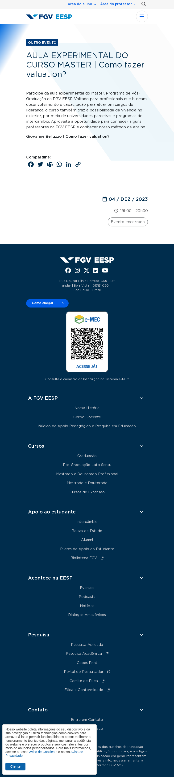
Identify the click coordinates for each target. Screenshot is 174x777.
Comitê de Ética (84, 681)
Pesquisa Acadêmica (84, 653)
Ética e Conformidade (83, 690)
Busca (143, 4)
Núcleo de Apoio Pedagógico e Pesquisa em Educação (87, 426)
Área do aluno (80, 4)
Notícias (87, 606)
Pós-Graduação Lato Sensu (87, 465)
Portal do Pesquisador (84, 672)
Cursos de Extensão (87, 492)
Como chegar (43, 303)
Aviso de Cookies (41, 752)
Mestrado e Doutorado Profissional (87, 474)
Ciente (15, 766)
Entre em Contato (87, 720)
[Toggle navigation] (142, 16)
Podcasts (87, 597)
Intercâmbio (87, 522)
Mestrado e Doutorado (87, 483)
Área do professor (116, 4)
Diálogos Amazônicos (87, 615)
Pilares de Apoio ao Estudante (87, 549)
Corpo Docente (87, 417)
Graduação (87, 456)
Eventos (87, 588)
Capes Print (87, 663)
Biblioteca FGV (83, 558)
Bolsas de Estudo (87, 531)
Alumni (87, 540)
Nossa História (87, 408)
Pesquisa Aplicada (87, 645)
